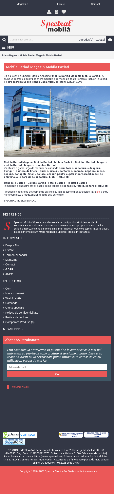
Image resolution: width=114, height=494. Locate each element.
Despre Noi (11, 245)
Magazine (10, 260)
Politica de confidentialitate (20, 312)
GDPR (8, 269)
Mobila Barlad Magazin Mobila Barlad (41, 55)
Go (57, 374)
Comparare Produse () (18, 322)
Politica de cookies (15, 317)
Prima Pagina (9, 55)
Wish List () (12, 298)
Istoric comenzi (13, 293)
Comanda (10, 303)
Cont (7, 288)
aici (98, 191)
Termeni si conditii (15, 255)
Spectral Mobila (20, 386)
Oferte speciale (13, 307)
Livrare (8, 250)
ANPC (8, 274)
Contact (9, 264)
